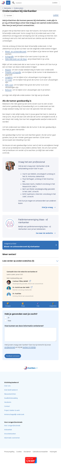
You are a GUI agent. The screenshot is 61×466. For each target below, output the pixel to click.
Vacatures (7, 402)
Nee (9, 321)
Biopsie (8, 70)
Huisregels (53, 452)
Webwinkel (8, 430)
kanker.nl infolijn (29, 347)
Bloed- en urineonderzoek (15, 51)
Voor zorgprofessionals (12, 426)
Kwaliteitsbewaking (11, 398)
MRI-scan (9, 85)
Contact (7, 406)
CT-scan (8, 80)
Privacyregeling (9, 452)
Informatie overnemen (12, 438)
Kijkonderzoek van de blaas (16, 59)
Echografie (9, 56)
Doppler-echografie (13, 72)
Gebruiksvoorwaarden (40, 452)
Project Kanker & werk (12, 410)
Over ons (7, 386)
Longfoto (9, 77)
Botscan (8, 90)
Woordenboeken (10, 434)
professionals (10, 347)
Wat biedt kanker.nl (11, 390)
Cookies (19, 452)
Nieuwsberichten (10, 394)
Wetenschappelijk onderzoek (14, 414)
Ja (8, 317)
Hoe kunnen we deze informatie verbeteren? (24, 326)
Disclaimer (27, 452)
